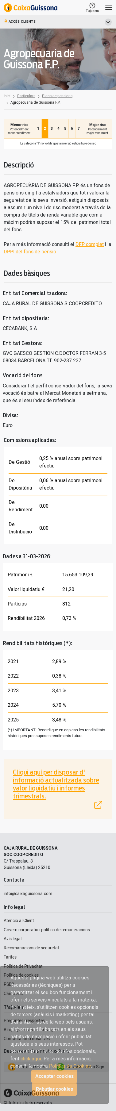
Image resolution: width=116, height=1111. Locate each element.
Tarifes (10, 957)
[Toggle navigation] (108, 7)
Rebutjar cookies (54, 1089)
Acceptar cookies (54, 1076)
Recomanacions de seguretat (31, 948)
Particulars (26, 96)
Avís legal (12, 939)
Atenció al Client (19, 920)
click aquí (31, 1059)
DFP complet (89, 244)
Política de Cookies (70, 1066)
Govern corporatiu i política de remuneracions (47, 930)
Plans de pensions (57, 96)
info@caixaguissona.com (28, 893)
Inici (7, 96)
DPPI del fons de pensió (30, 252)
